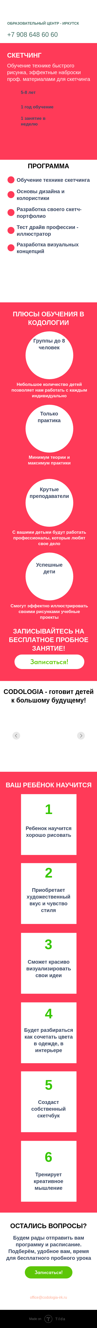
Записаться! (49, 661)
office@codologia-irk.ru (48, 1297)
